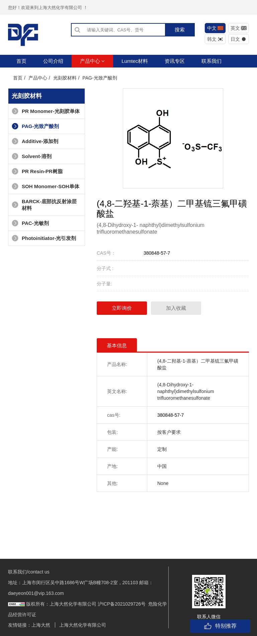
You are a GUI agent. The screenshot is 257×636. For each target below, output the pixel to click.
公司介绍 (53, 61)
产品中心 (92, 61)
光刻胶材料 (65, 78)
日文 (239, 39)
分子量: (104, 283)
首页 (21, 61)
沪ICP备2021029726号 (122, 604)
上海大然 (40, 625)
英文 (239, 28)
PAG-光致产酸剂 (99, 78)
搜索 (180, 29)
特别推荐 (220, 626)
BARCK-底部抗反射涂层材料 (44, 205)
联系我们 (211, 61)
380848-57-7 (157, 253)
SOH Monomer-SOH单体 (45, 186)
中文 (215, 28)
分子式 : (105, 268)
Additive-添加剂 (35, 141)
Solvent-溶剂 (32, 156)
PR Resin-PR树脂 (37, 171)
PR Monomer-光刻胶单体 (46, 111)
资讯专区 (175, 61)
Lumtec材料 (134, 61)
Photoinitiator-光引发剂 (44, 238)
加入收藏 (176, 308)
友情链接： (19, 625)
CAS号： (106, 253)
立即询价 (122, 308)
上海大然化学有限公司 (82, 625)
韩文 (215, 39)
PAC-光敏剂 (30, 223)
